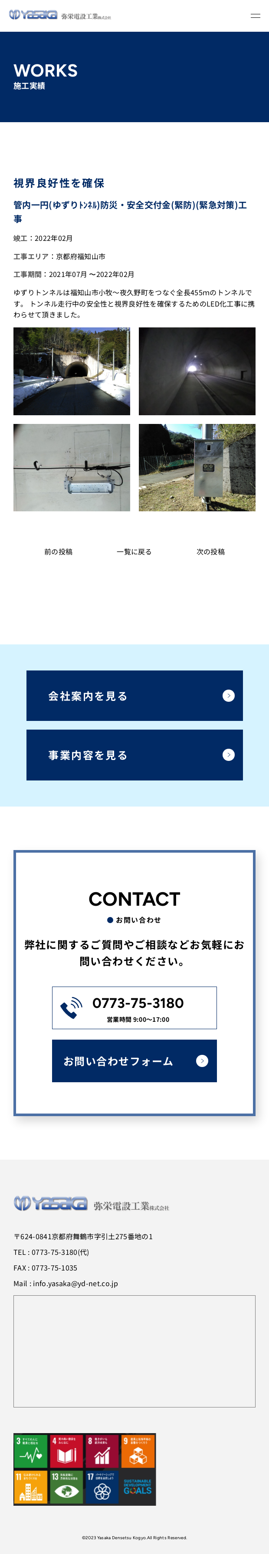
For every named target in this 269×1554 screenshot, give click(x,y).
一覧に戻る (134, 551)
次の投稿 (211, 551)
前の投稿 (58, 551)
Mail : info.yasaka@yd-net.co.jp (65, 1283)
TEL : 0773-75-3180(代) (51, 1252)
